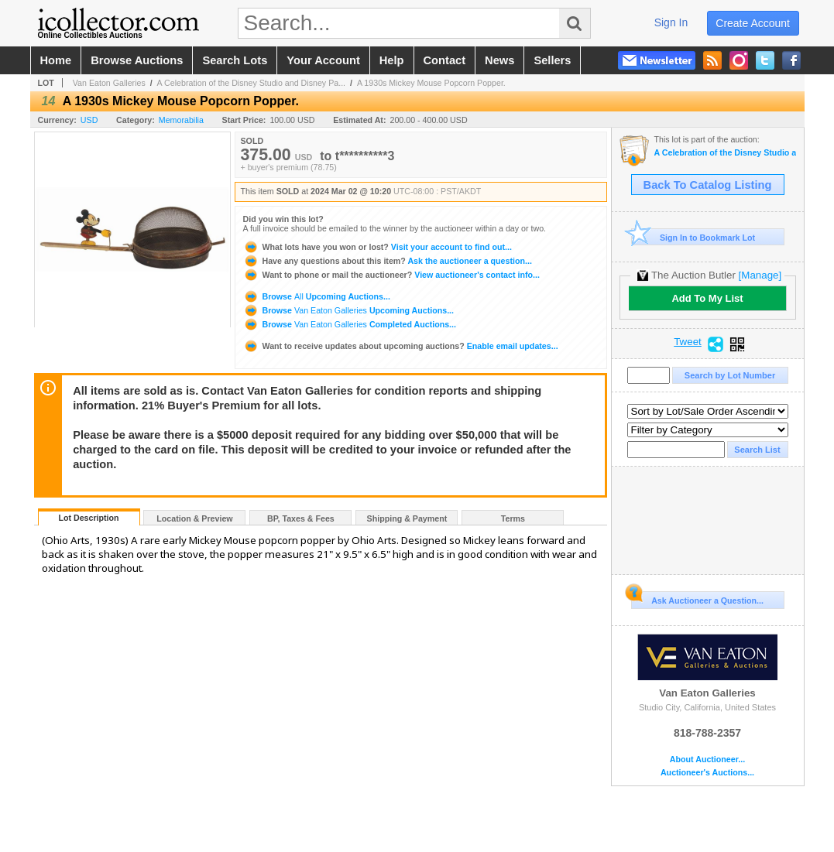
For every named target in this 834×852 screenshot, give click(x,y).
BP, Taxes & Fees (301, 518)
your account (323, 60)
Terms (513, 518)
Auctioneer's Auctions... (707, 772)
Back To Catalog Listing (708, 185)
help (391, 60)
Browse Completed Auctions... (349, 324)
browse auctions (137, 60)
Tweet (688, 342)
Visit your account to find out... (377, 246)
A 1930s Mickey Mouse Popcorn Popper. (431, 82)
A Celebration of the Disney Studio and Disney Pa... (251, 82)
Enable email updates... (400, 346)
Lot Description (88, 517)
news (499, 60)
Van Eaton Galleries (109, 82)
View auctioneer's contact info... (391, 274)
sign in (671, 22)
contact (445, 60)
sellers (552, 60)
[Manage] (760, 275)
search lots (234, 60)
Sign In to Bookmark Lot (693, 237)
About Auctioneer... (707, 759)
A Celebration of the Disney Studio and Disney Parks (725, 153)
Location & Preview (194, 518)
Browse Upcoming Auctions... (316, 296)
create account (753, 23)
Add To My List (707, 298)
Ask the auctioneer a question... (387, 260)
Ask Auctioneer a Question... (697, 598)
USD (89, 120)
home (56, 60)
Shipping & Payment (407, 518)
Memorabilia (181, 120)
